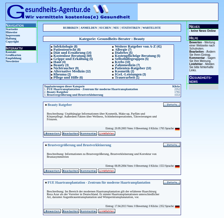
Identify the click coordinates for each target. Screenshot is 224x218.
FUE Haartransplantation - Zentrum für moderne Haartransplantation (92, 89)
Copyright (12, 41)
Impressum (13, 35)
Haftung (11, 38)
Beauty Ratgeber (57, 92)
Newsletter (12, 61)
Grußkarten (13, 55)
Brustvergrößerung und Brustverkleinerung (75, 94)
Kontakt (11, 52)
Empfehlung (13, 58)
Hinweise (11, 32)
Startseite (12, 29)
